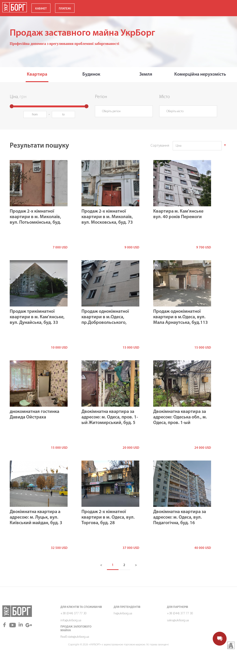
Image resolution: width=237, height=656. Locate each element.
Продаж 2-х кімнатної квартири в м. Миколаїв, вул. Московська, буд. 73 (107, 217)
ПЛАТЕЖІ (65, 8)
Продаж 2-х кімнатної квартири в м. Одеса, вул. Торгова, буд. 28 (108, 517)
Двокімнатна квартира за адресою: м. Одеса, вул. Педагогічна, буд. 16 (179, 517)
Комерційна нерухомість (200, 74)
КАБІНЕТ (41, 8)
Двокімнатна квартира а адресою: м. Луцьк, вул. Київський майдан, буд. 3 (36, 517)
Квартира (37, 74)
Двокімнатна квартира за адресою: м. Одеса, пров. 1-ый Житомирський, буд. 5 (109, 417)
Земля (145, 74)
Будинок (91, 74)
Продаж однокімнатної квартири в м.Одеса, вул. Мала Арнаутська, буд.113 (180, 317)
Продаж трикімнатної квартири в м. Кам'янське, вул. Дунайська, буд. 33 (37, 317)
